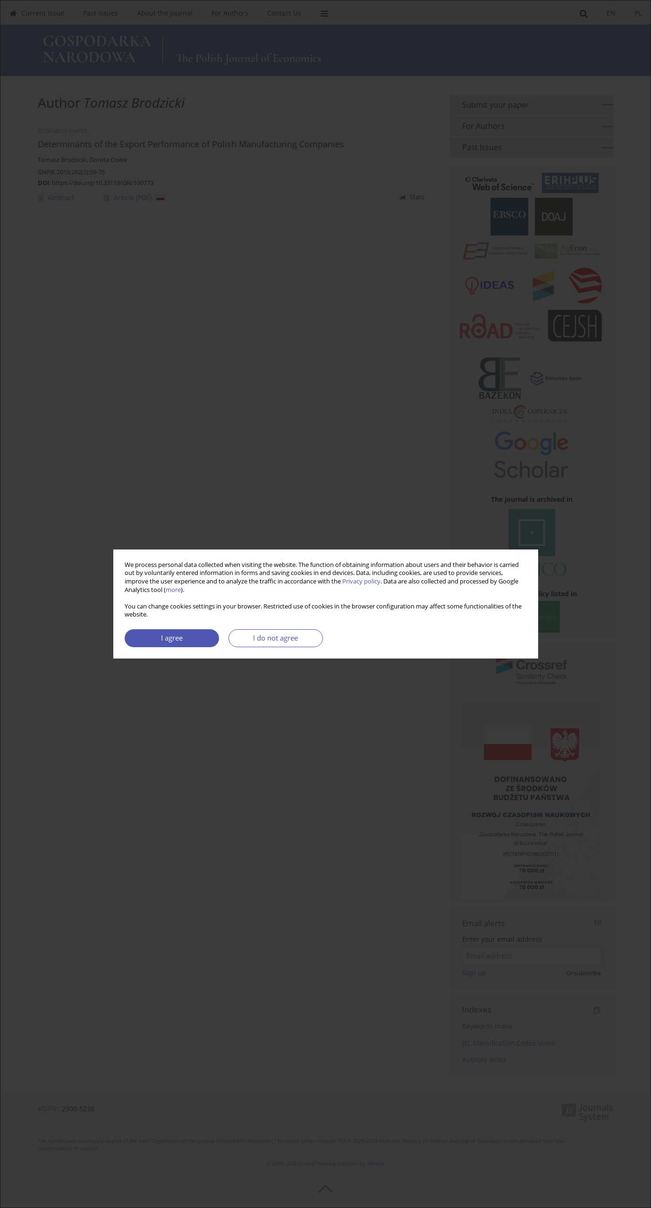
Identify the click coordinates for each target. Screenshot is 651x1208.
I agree (172, 638)
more (173, 590)
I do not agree (275, 638)
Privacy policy (361, 581)
